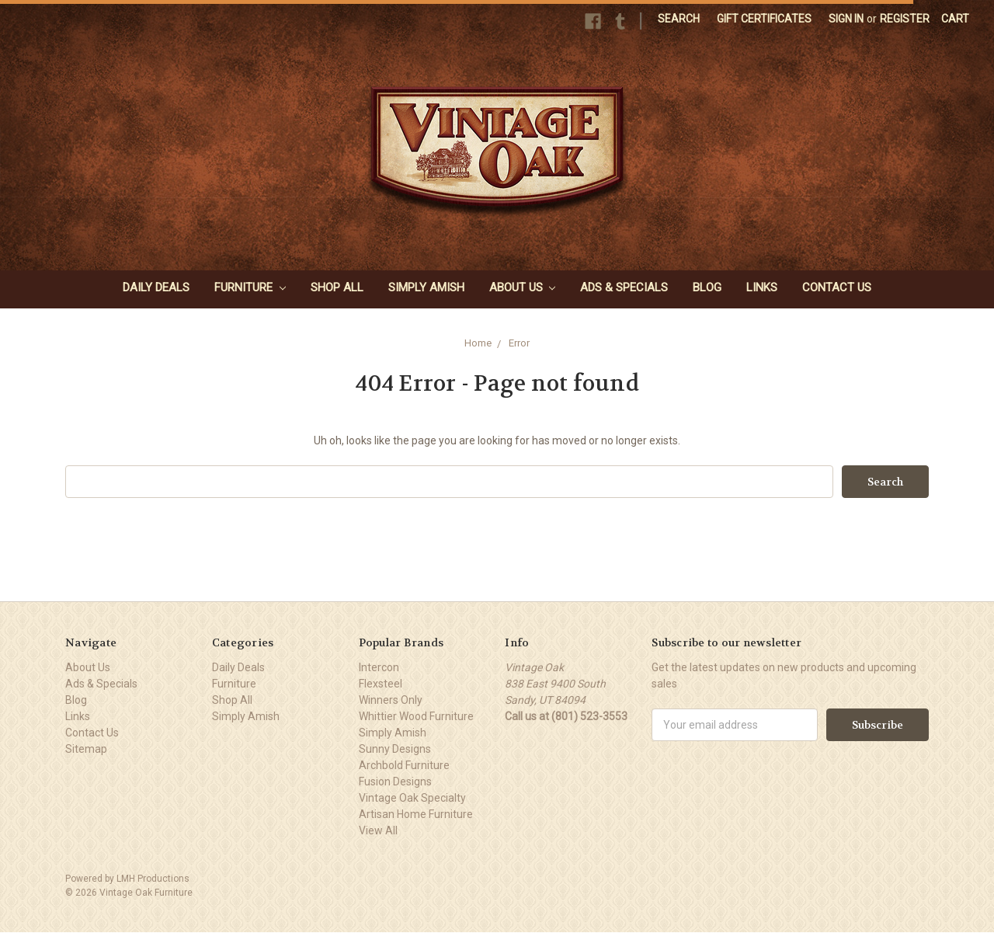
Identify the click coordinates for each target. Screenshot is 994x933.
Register (905, 18)
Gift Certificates (764, 18)
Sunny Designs (395, 749)
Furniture (250, 287)
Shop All (337, 287)
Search (679, 18)
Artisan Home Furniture (416, 814)
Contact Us (836, 287)
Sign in (846, 18)
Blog (707, 287)
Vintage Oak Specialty (412, 798)
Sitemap (86, 749)
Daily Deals (156, 287)
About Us (522, 287)
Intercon (379, 667)
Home (478, 343)
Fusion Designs (395, 781)
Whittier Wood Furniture (416, 716)
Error (519, 343)
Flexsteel (380, 683)
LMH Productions (152, 878)
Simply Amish (426, 287)
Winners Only (390, 700)
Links (761, 287)
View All (378, 830)
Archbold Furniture (404, 765)
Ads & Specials (624, 287)
